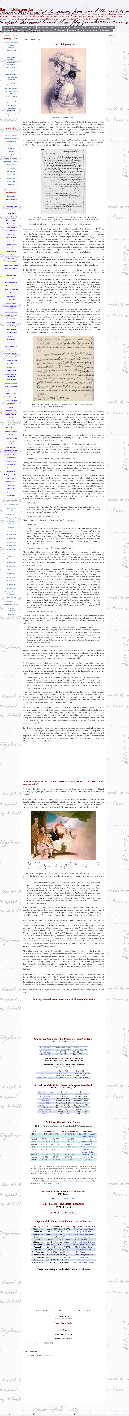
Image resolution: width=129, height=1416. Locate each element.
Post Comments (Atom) (37, 1411)
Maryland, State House (83, 1247)
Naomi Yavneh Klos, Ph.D (65, 117)
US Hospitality (8, 31)
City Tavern (76, 1227)
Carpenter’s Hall (89, 1227)
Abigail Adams (78, 27)
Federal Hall (83, 1257)
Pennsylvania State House (83, 1229)
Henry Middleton (46, 1050)
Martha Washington (63, 27)
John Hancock (45, 1054)
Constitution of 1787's (71, 1181)
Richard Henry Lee (45, 1105)
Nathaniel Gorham (45, 1109)
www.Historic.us (66, 1338)
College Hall (77, 1242)
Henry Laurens (45, 1073)
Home (63, 1406)
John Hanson (45, 1099)
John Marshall (11, 367)
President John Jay (28, 27)
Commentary (61, 31)
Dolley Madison (92, 27)
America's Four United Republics (42, 31)
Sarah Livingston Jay (17, 9)
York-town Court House (83, 1239)
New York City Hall (83, 1252)
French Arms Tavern (83, 1250)
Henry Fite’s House (83, 1232)
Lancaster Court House (83, 1237)
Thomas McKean (45, 1096)
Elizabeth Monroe (107, 27)
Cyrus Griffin (45, 1114)
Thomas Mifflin (45, 1103)
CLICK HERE (69, 1212)
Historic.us (72, 31)
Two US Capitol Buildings (83, 1262)
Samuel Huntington (45, 1078)
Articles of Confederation (43, 1166)
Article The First (22, 31)
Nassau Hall (90, 1245)
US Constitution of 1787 (11, 604)
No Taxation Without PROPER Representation (95, 31)
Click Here (84, 1269)
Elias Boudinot (45, 1101)
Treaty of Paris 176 (9, 91)
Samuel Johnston (45, 1094)
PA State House (89, 1242)
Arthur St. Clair (45, 1111)
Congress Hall (83, 1260)
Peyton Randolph (46, 1048)
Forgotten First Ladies (45, 27)
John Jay (45, 1075)
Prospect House (78, 1245)
